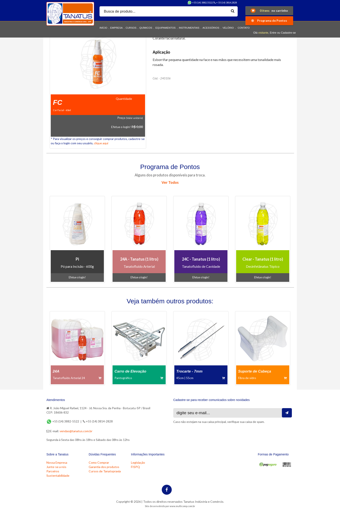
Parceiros (52, 471)
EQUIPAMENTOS (165, 27)
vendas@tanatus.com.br (76, 431)
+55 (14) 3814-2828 (98, 421)
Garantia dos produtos (104, 467)
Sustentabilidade (57, 475)
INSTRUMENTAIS (189, 27)
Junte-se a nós (56, 467)
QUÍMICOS (145, 27)
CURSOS (131, 27)
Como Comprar (99, 462)
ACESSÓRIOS (211, 27)
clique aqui (101, 143)
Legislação (138, 462)
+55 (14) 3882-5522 (63, 421)
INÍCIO (103, 27)
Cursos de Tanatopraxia (105, 471)
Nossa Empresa (56, 462)
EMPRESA (116, 27)
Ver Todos (170, 182)
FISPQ (135, 467)
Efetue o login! (121, 127)
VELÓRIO (228, 27)
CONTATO (244, 27)
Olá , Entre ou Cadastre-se (274, 32)
